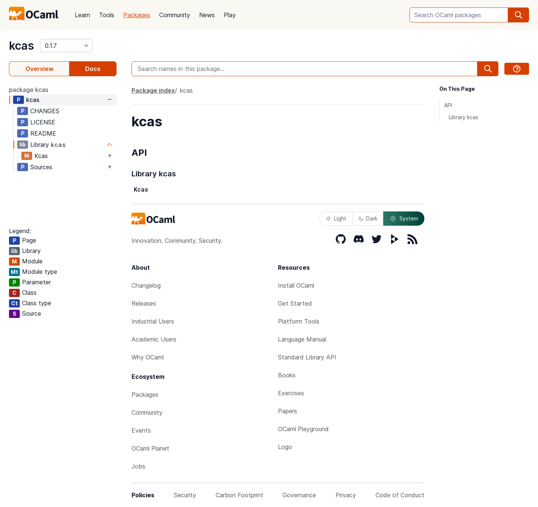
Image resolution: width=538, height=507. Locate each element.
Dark (368, 218)
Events (141, 430)
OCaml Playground (303, 429)
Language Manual (302, 339)
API (448, 105)
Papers (287, 411)
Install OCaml (296, 285)
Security (185, 495)
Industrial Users (153, 321)
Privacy (346, 495)
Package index (153, 90)
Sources (41, 167)
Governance (299, 495)
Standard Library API (307, 357)
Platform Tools (298, 321)
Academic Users (154, 339)
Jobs (138, 466)
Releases (144, 303)
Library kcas (463, 117)
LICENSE (42, 122)
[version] (66, 45)
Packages (136, 15)
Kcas (41, 156)
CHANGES (44, 111)
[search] (518, 14)
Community (174, 15)
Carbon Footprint (239, 495)
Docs (93, 68)
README (43, 133)
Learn (82, 15)
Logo (285, 447)
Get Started (295, 303)
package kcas (28, 89)
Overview (39, 68)
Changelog (146, 285)
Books (287, 375)
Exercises (291, 393)
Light (336, 218)
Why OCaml (148, 357)
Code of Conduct (399, 495)
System (404, 218)
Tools (106, 15)
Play (230, 15)
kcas (21, 45)
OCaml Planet (150, 448)
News (207, 15)
